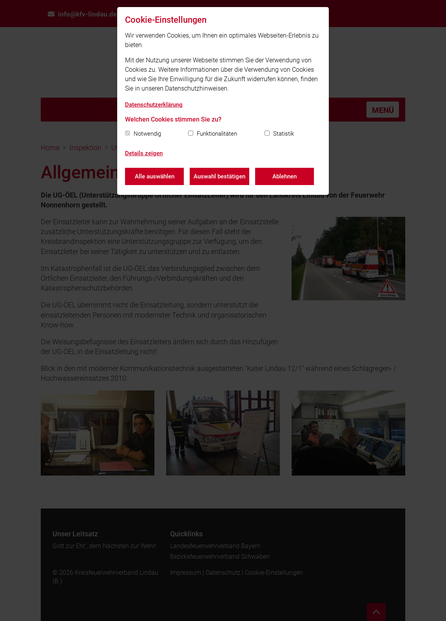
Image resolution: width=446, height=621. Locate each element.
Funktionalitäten (217, 133)
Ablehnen (284, 176)
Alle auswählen (154, 176)
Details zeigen (144, 153)
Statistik (283, 133)
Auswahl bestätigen (219, 176)
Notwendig (147, 133)
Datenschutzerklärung (154, 104)
